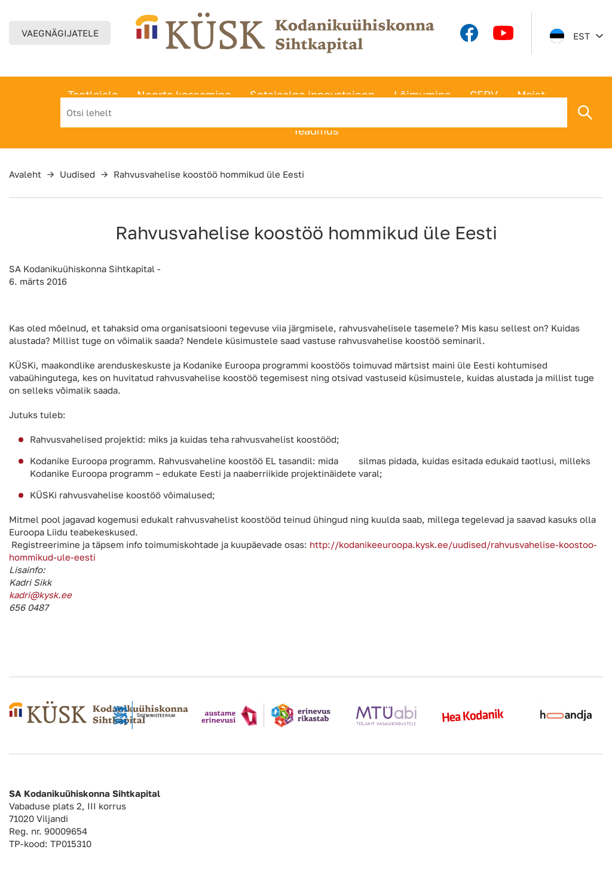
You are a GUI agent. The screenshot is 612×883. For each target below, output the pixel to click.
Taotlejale (93, 94)
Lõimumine (422, 94)
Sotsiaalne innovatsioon (312, 94)
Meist (531, 94)
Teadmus (316, 130)
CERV (484, 94)
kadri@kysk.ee (40, 594)
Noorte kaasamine (184, 94)
